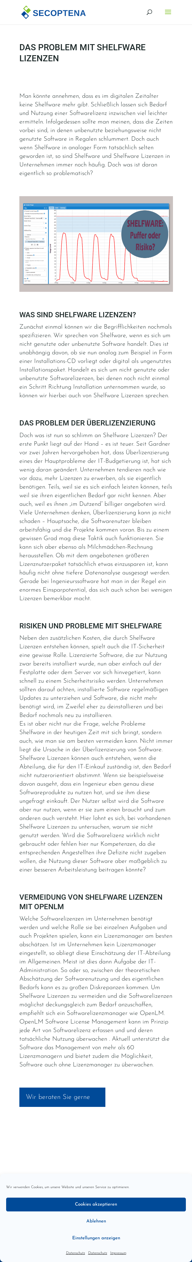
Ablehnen (96, 1221)
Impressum (118, 1253)
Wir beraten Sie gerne (58, 1097)
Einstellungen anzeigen (96, 1238)
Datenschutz (75, 1253)
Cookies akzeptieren (96, 1204)
